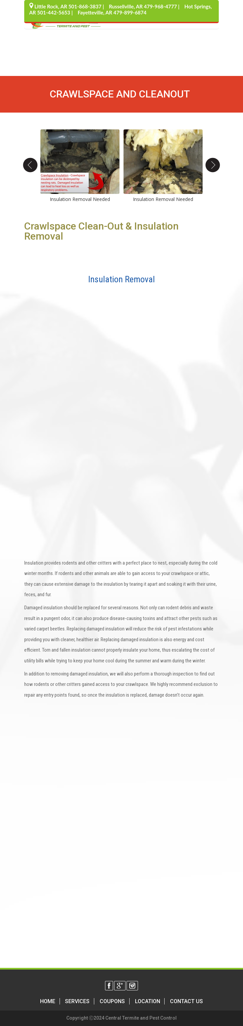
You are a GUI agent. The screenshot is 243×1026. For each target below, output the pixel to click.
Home (47, 1001)
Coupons (112, 1001)
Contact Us (186, 1001)
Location (147, 1001)
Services (77, 1001)
